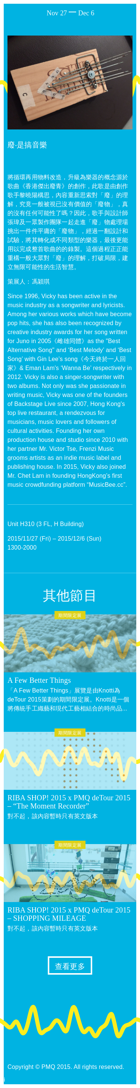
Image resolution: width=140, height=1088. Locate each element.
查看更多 (70, 966)
